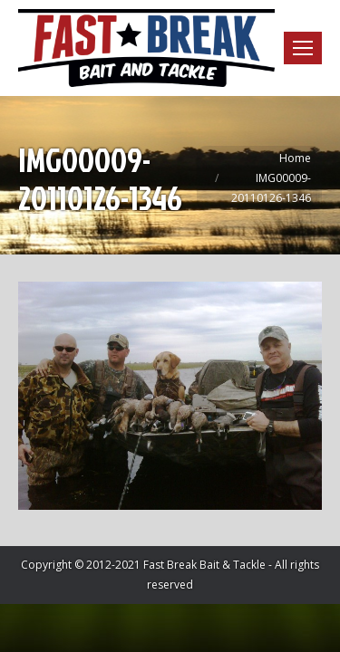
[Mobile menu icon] (303, 48)
